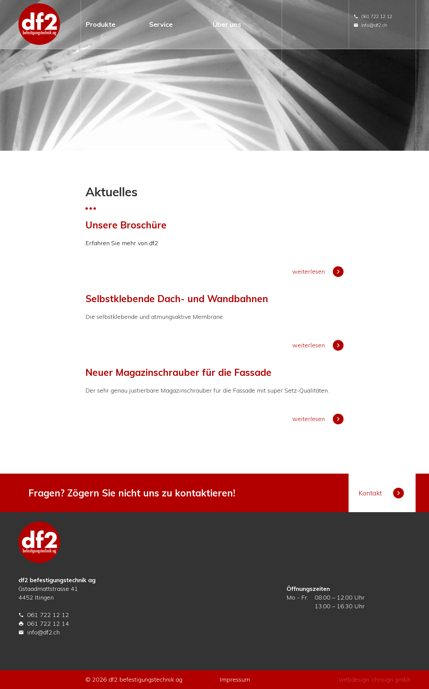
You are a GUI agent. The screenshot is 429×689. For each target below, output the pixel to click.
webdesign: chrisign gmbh (375, 679)
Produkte (100, 24)
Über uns (227, 24)
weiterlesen (318, 271)
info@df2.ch (370, 25)
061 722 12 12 (373, 16)
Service (161, 24)
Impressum (235, 679)
